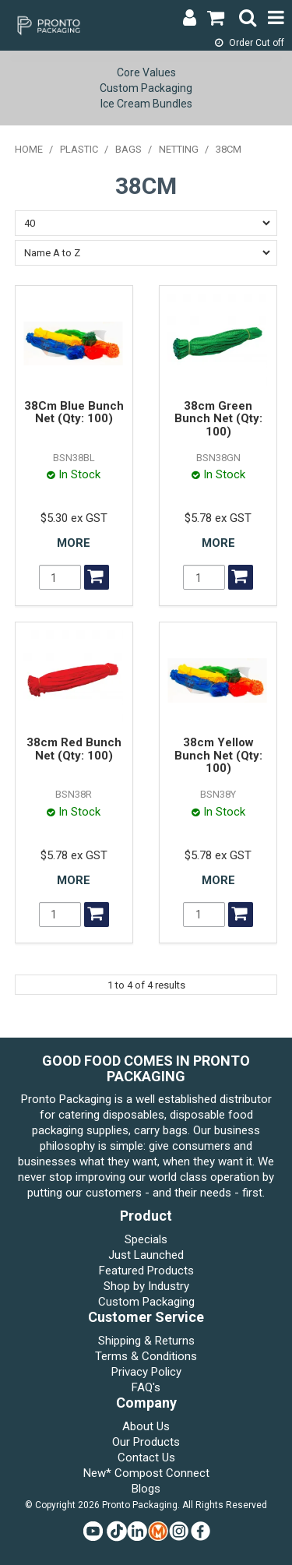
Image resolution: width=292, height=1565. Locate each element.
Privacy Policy (146, 1372)
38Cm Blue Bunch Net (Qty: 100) (74, 412)
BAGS (128, 149)
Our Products (146, 1442)
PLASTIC (79, 149)
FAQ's (146, 1387)
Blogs (146, 1489)
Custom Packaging (146, 88)
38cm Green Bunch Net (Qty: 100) (218, 419)
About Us (146, 1426)
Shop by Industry (146, 1286)
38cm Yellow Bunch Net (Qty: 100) (218, 755)
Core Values (146, 72)
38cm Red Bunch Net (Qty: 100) (73, 749)
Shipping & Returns (146, 1341)
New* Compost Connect (146, 1473)
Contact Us (146, 1457)
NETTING (179, 149)
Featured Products (146, 1271)
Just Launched (146, 1255)
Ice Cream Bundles (146, 103)
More (73, 543)
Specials (146, 1239)
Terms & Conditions (146, 1356)
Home (29, 149)
